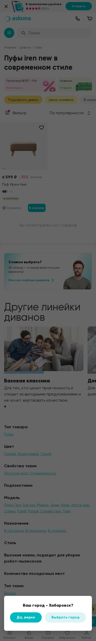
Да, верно (26, 617)
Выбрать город (65, 617)
